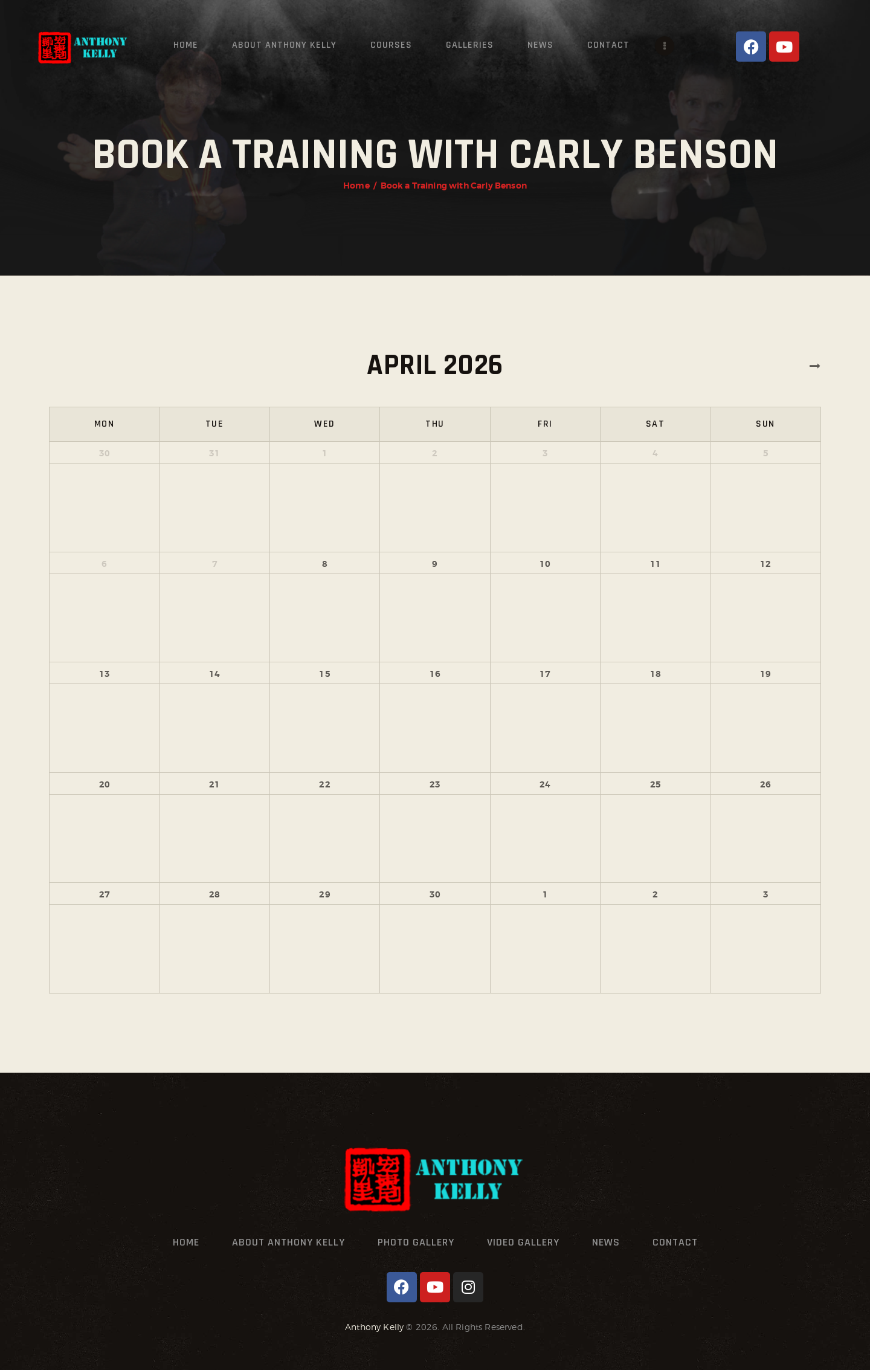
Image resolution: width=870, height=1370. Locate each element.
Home (356, 185)
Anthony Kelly (374, 1327)
